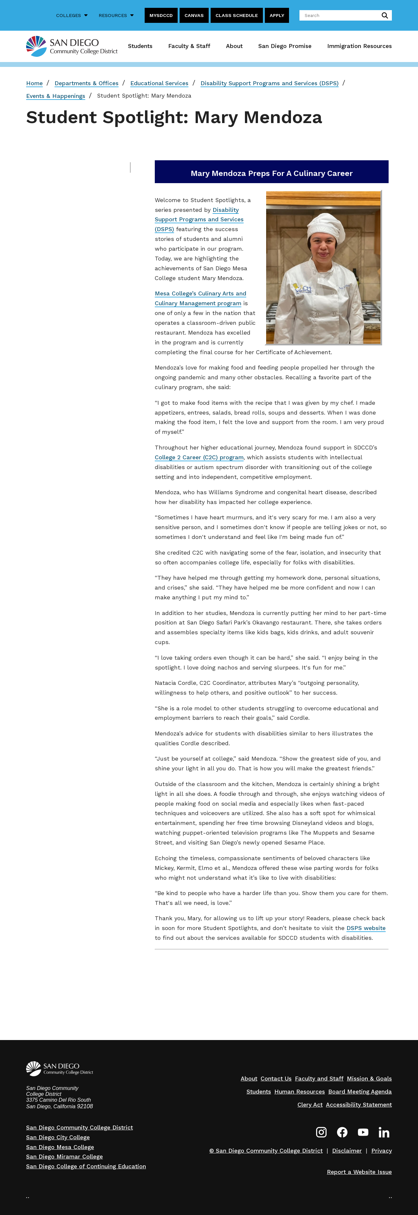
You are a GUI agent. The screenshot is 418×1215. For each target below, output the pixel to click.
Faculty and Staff (319, 1078)
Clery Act (310, 1104)
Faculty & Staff (189, 46)
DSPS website (366, 928)
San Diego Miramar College (64, 1156)
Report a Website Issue (359, 1172)
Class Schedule (237, 15)
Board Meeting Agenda (360, 1091)
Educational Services (159, 83)
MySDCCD (161, 15)
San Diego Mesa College (60, 1147)
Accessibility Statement (359, 1104)
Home (34, 83)
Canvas (194, 15)
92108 (85, 1106)
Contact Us (276, 1078)
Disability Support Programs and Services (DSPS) (270, 83)
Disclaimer (347, 1150)
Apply (277, 15)
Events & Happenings (55, 96)
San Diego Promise (285, 46)
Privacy (381, 1150)
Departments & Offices (87, 83)
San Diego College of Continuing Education (86, 1166)
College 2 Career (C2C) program (199, 457)
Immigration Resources (359, 46)
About (234, 46)
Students (140, 46)
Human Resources (299, 1091)
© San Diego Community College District (266, 1150)
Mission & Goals (369, 1078)
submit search (383, 15)
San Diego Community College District (79, 1127)
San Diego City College (58, 1137)
